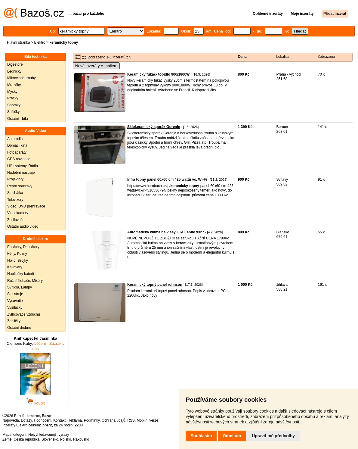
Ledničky (14, 71)
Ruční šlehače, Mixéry (25, 281)
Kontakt (59, 420)
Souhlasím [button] (201, 435)
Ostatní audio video (22, 226)
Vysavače (15, 301)
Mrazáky (14, 85)
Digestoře (15, 64)
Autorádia (15, 139)
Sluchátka (15, 193)
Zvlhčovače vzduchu (23, 314)
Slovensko (50, 439)
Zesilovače (15, 220)
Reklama (75, 420)
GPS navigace (18, 159)
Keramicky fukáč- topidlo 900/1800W (158, 74)
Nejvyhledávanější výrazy (48, 434)
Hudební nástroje (21, 172)
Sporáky (13, 105)
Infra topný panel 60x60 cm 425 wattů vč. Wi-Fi (167, 179)
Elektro (39, 42)
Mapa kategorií (14, 434)
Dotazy (26, 420)
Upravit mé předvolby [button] (273, 435)
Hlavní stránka (18, 42)
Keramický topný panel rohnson (154, 284)
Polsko (65, 439)
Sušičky (13, 112)
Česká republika (26, 439)
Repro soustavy (19, 186)
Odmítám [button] (232, 435)
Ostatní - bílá (17, 119)
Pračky (12, 98)
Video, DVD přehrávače (26, 206)
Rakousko (81, 439)
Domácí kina (17, 145)
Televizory (15, 200)
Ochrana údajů (113, 420)
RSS (131, 420)
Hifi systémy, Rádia (22, 166)
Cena (242, 57)
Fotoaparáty (16, 152)
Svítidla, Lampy (19, 287)
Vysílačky (14, 307)
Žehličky (13, 321)
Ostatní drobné (19, 328)
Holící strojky (17, 260)
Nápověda (10, 420)
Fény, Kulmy (17, 253)
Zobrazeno (326, 57)
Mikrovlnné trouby (21, 78)
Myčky (12, 91)
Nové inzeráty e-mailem (96, 66)
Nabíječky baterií (20, 274)
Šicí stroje (15, 294)
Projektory (15, 179)
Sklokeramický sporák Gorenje (153, 127)
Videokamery (17, 213)
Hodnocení (42, 420)
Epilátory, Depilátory (23, 247)
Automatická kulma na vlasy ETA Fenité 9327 (165, 232)
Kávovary (14, 267)
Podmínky (92, 420)
